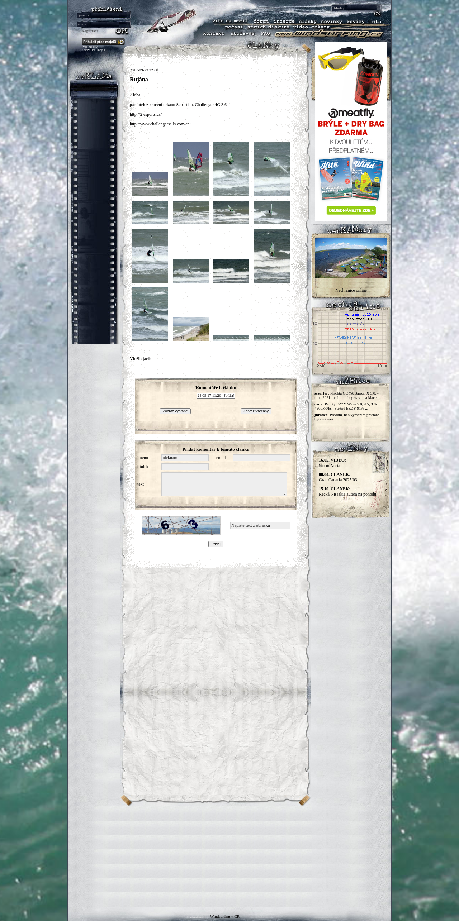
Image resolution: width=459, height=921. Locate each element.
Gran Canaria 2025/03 (338, 477)
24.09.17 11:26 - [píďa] (216, 395)
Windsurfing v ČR (225, 916)
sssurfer (321, 393)
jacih (147, 358)
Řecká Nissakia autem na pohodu (347, 491)
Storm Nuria (332, 463)
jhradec (320, 414)
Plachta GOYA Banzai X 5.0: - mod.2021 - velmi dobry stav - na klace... (346, 395)
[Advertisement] (229, 856)
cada (318, 404)
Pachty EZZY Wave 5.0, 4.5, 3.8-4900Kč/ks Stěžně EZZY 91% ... (345, 406)
